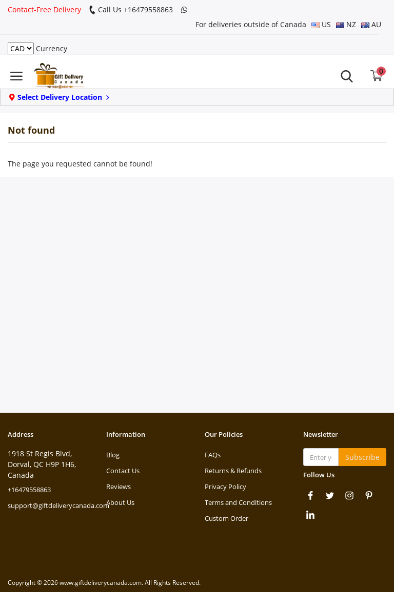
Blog (113, 454)
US (321, 24)
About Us (120, 502)
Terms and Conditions (238, 502)
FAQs (213, 454)
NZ (346, 24)
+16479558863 (29, 489)
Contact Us (123, 470)
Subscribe (362, 457)
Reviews (118, 486)
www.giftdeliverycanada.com (101, 582)
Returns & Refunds (233, 470)
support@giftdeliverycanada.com (58, 505)
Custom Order (226, 518)
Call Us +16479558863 (131, 9)
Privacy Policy (225, 486)
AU (371, 24)
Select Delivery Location (59, 97)
